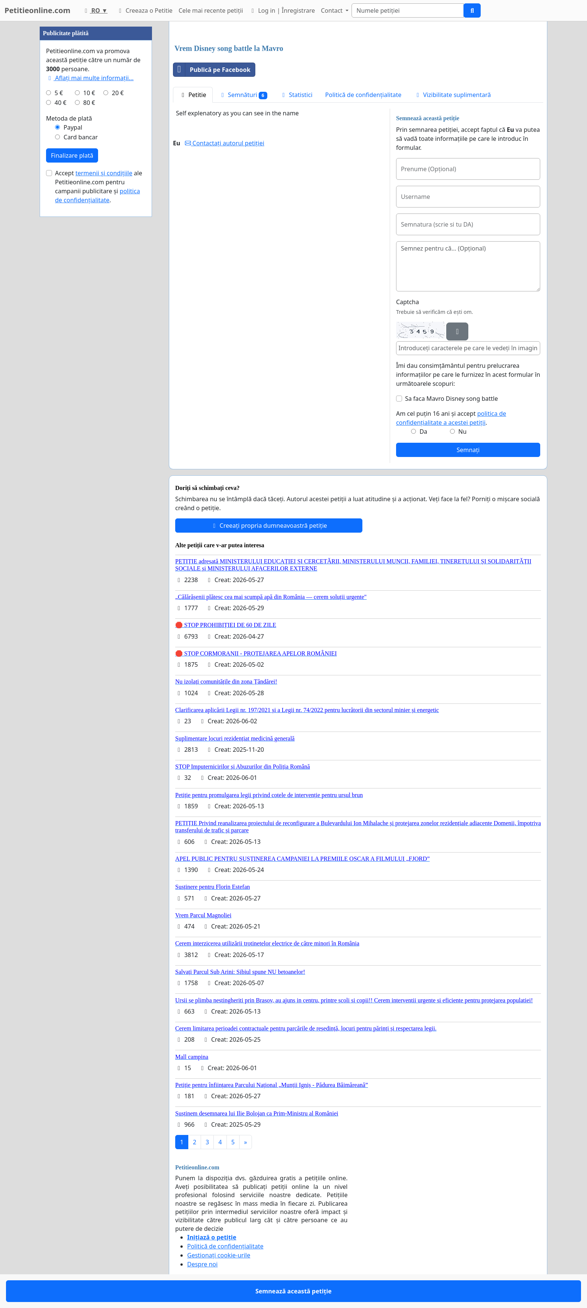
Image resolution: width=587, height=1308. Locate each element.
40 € (61, 103)
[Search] (408, 10)
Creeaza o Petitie (144, 10)
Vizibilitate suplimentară (452, 95)
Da (424, 431)
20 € (118, 93)
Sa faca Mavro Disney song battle (451, 398)
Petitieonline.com (37, 10)
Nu (462, 431)
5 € (59, 93)
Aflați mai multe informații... (90, 78)
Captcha (407, 302)
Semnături (243, 95)
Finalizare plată (72, 155)
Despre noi (202, 1264)
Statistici (296, 95)
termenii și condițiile (103, 173)
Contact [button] (332, 10)
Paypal (73, 127)
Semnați (468, 450)
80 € (89, 103)
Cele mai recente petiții (211, 10)
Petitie (192, 95)
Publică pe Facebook (211, 69)
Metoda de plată (69, 118)
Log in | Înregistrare (282, 10)
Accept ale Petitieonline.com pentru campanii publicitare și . (98, 186)
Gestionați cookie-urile (218, 1255)
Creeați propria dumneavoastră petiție (268, 525)
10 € (89, 93)
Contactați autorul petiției (224, 143)
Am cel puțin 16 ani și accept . (451, 418)
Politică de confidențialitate (363, 95)
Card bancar (81, 137)
